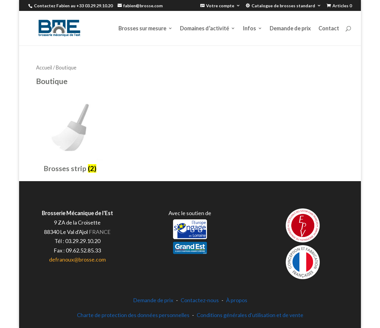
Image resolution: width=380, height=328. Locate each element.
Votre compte (220, 5)
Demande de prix (290, 29)
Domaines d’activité (204, 29)
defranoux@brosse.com (77, 259)
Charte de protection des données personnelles (133, 315)
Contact (328, 29)
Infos (249, 29)
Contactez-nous (200, 300)
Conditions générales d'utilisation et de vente (250, 315)
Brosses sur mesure (142, 29)
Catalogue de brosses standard (283, 5)
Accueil (44, 68)
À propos (236, 300)
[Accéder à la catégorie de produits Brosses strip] (70, 134)
